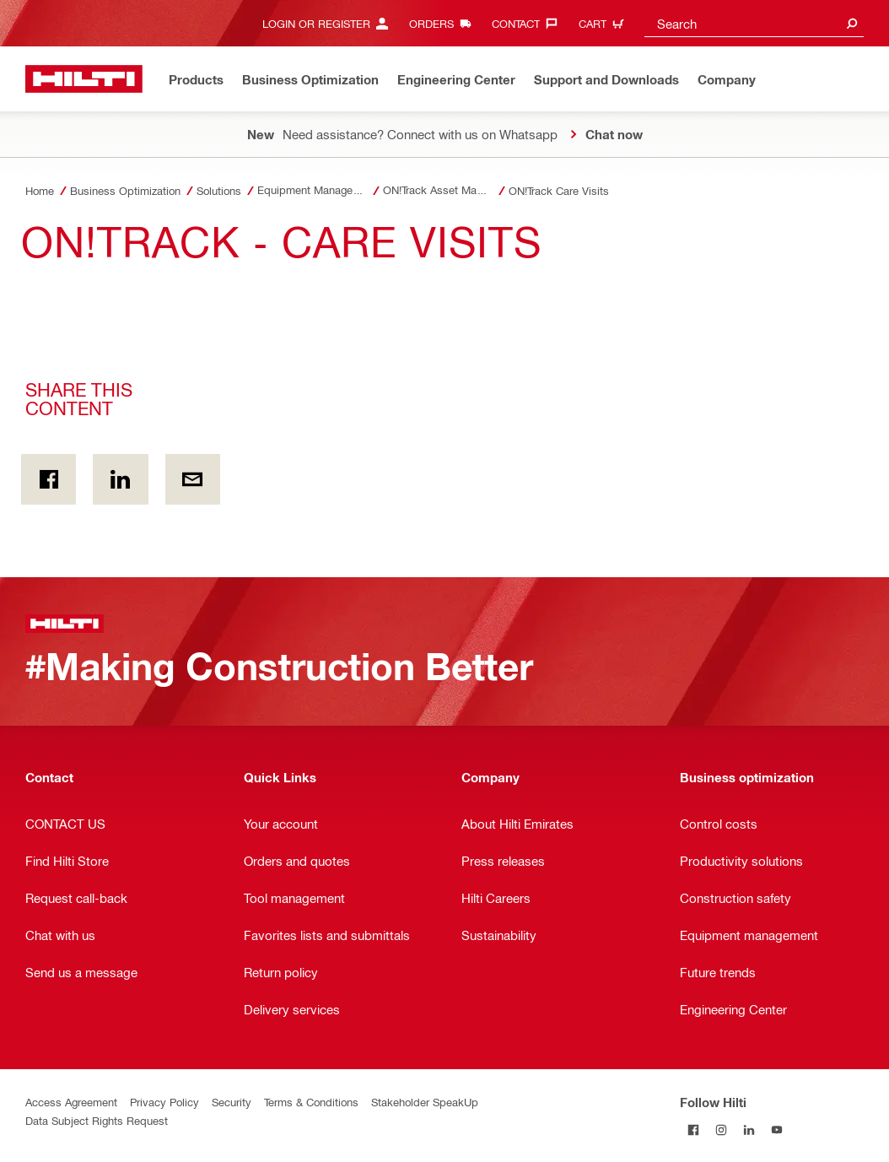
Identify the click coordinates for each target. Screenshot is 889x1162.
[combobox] (754, 23)
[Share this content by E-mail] (192, 479)
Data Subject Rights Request (96, 1120)
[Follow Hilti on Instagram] (721, 1129)
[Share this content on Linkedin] (120, 479)
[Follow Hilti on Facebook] (694, 1129)
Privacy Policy (164, 1101)
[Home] (84, 79)
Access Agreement (71, 1101)
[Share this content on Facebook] (48, 479)
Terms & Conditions (311, 1101)
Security (231, 1101)
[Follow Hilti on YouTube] (777, 1129)
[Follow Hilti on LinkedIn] (749, 1129)
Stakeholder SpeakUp (424, 1101)
